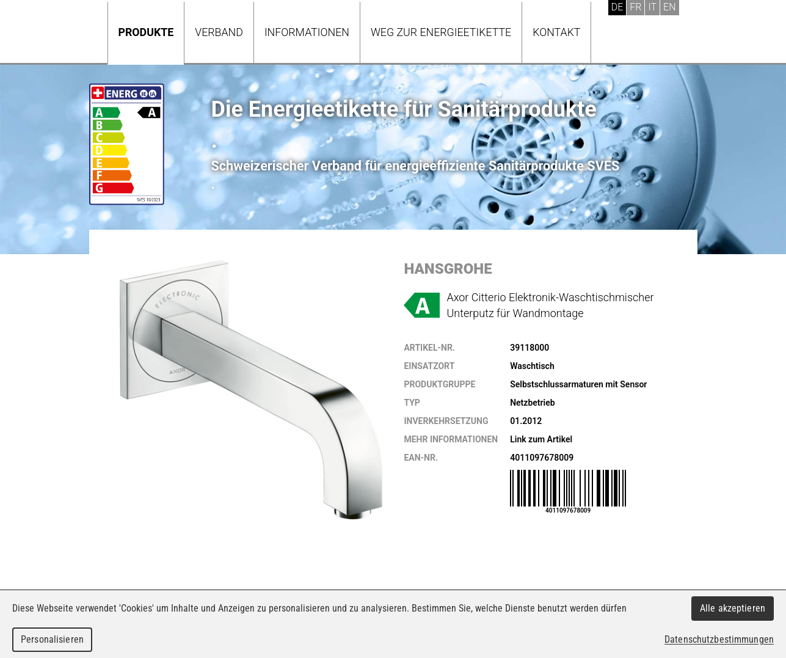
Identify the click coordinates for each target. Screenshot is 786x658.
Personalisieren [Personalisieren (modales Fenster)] (52, 639)
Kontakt (556, 32)
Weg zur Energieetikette (441, 32)
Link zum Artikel (541, 439)
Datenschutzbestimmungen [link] (719, 639)
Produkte (146, 32)
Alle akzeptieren (732, 608)
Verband (219, 32)
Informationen (306, 32)
